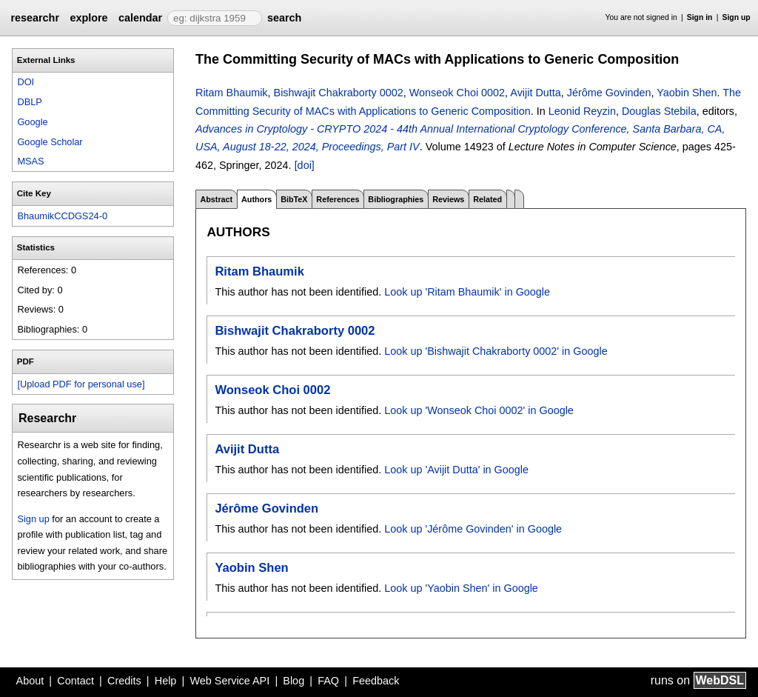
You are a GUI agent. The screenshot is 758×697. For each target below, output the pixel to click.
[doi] (305, 165)
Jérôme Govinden (609, 93)
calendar (140, 18)
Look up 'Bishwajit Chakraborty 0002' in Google (495, 351)
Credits (124, 681)
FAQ (328, 681)
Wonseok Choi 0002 (457, 93)
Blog (293, 681)
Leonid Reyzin (582, 111)
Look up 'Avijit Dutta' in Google (456, 470)
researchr (34, 18)
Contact (75, 681)
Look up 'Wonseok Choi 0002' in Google (479, 410)
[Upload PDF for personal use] (80, 384)
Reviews (448, 199)
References (337, 199)
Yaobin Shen (687, 93)
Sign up (736, 17)
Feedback (375, 681)
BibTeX (294, 199)
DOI (25, 81)
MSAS (30, 161)
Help (166, 681)
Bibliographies (395, 199)
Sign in (700, 17)
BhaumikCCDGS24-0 (62, 215)
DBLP (29, 101)
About (30, 681)
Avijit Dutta (535, 93)
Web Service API (229, 681)
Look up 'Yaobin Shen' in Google (461, 588)
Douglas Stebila (659, 111)
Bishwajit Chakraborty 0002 (338, 93)
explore (88, 18)
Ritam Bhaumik (231, 93)
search (284, 18)
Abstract (216, 199)
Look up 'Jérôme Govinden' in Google (473, 529)
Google (32, 121)
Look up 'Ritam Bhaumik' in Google (467, 292)
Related (487, 199)
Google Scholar (49, 141)
